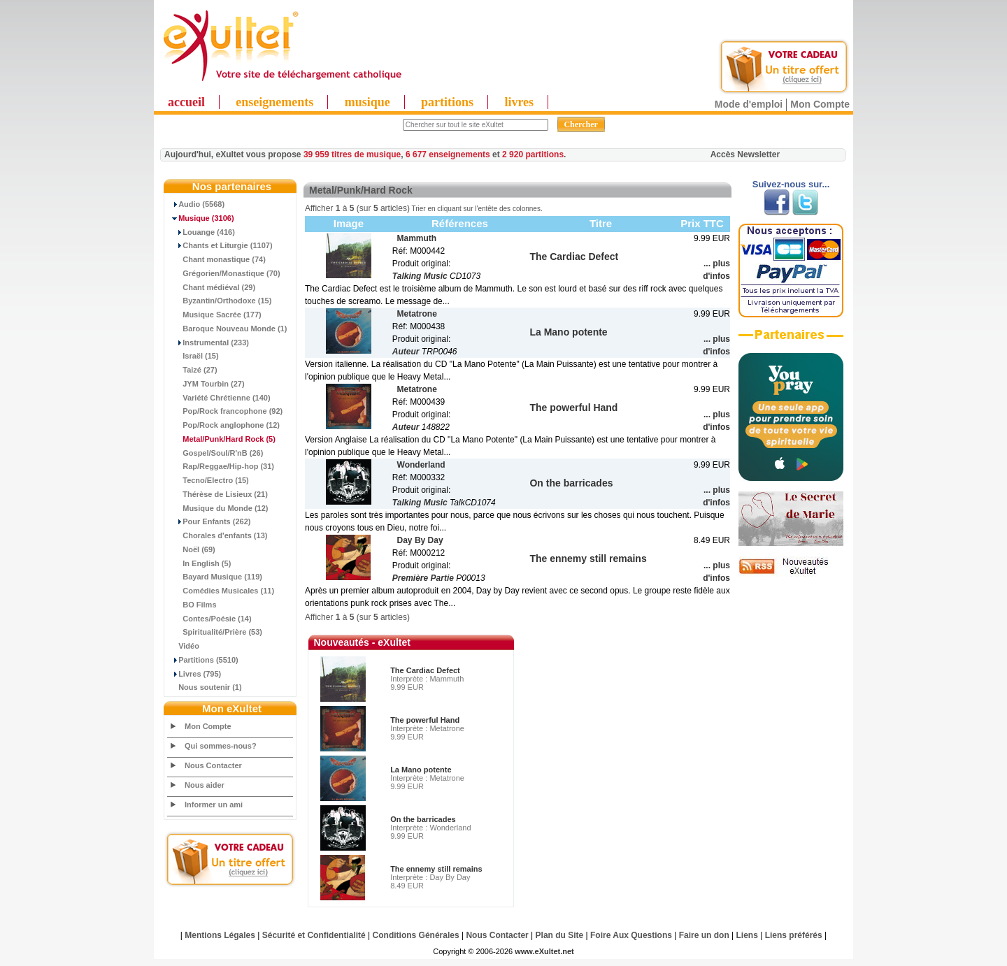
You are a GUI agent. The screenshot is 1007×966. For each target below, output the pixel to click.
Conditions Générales (416, 935)
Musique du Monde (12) (218, 508)
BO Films (192, 604)
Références (459, 223)
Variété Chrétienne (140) (219, 398)
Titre (601, 223)
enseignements (274, 102)
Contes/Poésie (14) (210, 618)
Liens (747, 935)
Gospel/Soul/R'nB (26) (215, 453)
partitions (447, 102)
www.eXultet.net (544, 951)
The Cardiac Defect (425, 670)
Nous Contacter (213, 765)
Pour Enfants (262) (209, 521)
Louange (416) (201, 232)
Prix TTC (702, 223)
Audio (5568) (196, 204)
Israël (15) (193, 356)
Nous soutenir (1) (205, 687)
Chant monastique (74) (217, 259)
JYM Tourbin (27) (206, 384)
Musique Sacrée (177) (215, 314)
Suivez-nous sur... (791, 184)
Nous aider (204, 785)
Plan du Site (560, 935)
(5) (222, 439)
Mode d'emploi (749, 104)
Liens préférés (793, 935)
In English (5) (199, 563)
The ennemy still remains (436, 869)
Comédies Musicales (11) (221, 590)
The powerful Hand (424, 720)
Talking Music (420, 276)
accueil (186, 102)
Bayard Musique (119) (215, 576)
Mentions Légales (220, 935)
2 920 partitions (533, 154)
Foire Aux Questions (631, 935)
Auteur (406, 351)
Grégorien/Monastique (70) (224, 273)
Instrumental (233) (208, 342)
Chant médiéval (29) (211, 287)
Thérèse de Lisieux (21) (218, 494)
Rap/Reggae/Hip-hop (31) (221, 466)
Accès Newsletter (745, 154)
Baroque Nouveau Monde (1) (227, 328)
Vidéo (183, 646)
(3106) (201, 218)
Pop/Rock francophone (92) (225, 411)
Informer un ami (214, 804)
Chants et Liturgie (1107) (220, 245)
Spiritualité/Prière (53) (215, 632)
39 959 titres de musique (352, 154)
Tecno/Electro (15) (208, 480)
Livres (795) (194, 674)
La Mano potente (420, 769)
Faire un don (704, 935)
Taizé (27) (192, 370)
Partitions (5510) (203, 660)
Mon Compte (820, 104)
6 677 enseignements (448, 154)
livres (519, 102)
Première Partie (423, 578)
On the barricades (423, 819)
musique (367, 102)
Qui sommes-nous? (221, 746)
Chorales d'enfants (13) (217, 535)
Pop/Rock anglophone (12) (224, 425)
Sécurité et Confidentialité (314, 935)
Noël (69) (191, 549)
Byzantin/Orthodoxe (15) (219, 300)
